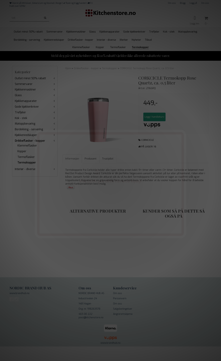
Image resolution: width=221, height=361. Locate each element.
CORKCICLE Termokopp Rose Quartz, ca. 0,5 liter (147, 68)
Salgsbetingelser (122, 323)
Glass (18, 95)
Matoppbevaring (25, 123)
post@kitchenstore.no (91, 332)
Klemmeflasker (27, 145)
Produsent (91, 173)
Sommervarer (23, 84)
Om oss (172, 3)
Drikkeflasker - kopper (30, 141)
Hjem (68, 68)
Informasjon (72, 173)
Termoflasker (26, 157)
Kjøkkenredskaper (26, 135)
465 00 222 (85, 328)
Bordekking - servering (29, 129)
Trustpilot (107, 173)
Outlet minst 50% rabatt (30, 78)
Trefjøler (20, 112)
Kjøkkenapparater (26, 101)
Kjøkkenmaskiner (25, 89)
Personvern (119, 313)
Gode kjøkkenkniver (27, 106)
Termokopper (26, 162)
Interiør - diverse (25, 169)
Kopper (21, 151)
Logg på (193, 3)
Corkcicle (147, 140)
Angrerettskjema (122, 328)
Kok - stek (21, 118)
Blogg (182, 3)
